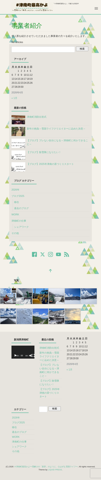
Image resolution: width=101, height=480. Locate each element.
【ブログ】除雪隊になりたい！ (49, 382)
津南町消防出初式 (49, 348)
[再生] (15, 355)
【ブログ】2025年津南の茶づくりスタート (49, 393)
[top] (50, 271)
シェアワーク (21, 227)
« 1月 (14, 98)
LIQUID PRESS (55, 470)
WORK (15, 214)
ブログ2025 (17, 196)
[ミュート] (30, 355)
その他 (15, 233)
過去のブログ (21, 208)
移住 (16, 202)
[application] (22, 352)
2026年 (15, 189)
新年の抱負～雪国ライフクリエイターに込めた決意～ (49, 356)
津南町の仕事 (18, 220)
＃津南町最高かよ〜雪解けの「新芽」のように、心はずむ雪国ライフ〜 (46, 466)
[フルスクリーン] (33, 355)
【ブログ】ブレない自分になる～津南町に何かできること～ (49, 370)
